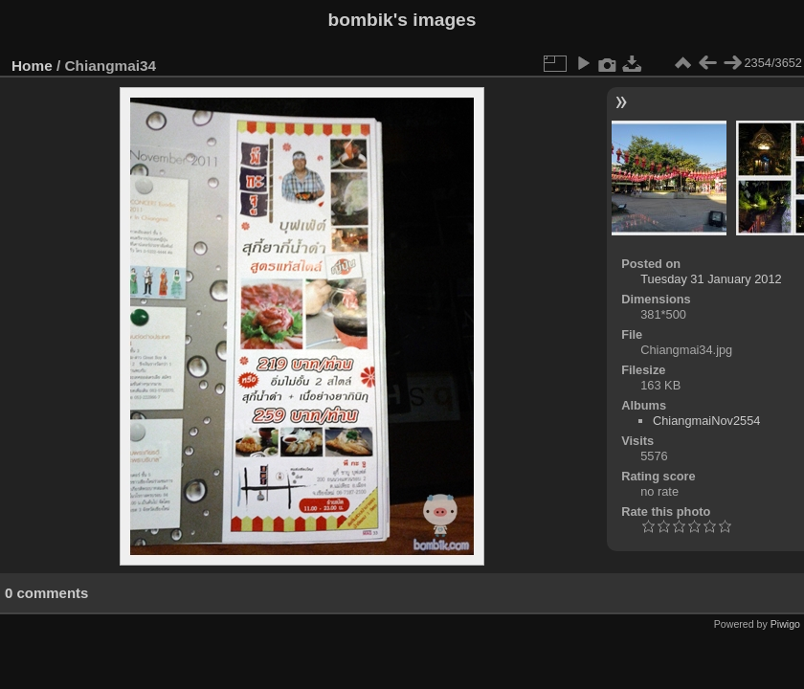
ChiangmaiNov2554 (706, 420)
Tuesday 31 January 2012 (711, 279)
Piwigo (785, 624)
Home (32, 65)
